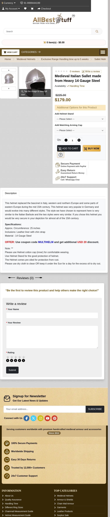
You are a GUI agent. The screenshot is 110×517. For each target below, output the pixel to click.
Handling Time (11, 503)
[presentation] (89, 510)
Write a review (91, 71)
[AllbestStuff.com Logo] (54, 18)
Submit (12, 370)
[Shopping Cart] (32, 8)
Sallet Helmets (101, 59)
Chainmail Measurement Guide (19, 511)
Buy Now (92, 149)
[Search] (97, 31)
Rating (11, 352)
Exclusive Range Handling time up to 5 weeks (65, 59)
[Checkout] (44, 8)
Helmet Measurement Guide (18, 515)
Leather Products (65, 511)
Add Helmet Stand (64, 113)
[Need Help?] (60, 155)
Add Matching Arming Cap (68, 125)
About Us (9, 496)
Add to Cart (68, 149)
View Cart (11, 52)
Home (8, 59)
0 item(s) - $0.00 (53, 42)
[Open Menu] (102, 52)
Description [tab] (11, 193)
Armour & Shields (65, 499)
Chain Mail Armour (65, 503)
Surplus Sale (63, 515)
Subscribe (95, 409)
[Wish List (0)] (25, 8)
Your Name (13, 309)
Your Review (14, 322)
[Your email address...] (45, 409)
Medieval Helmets (26, 59)
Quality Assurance (13, 499)
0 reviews (75, 71)
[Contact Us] (30, 3)
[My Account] (11, 8)
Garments (61, 507)
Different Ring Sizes (14, 507)
